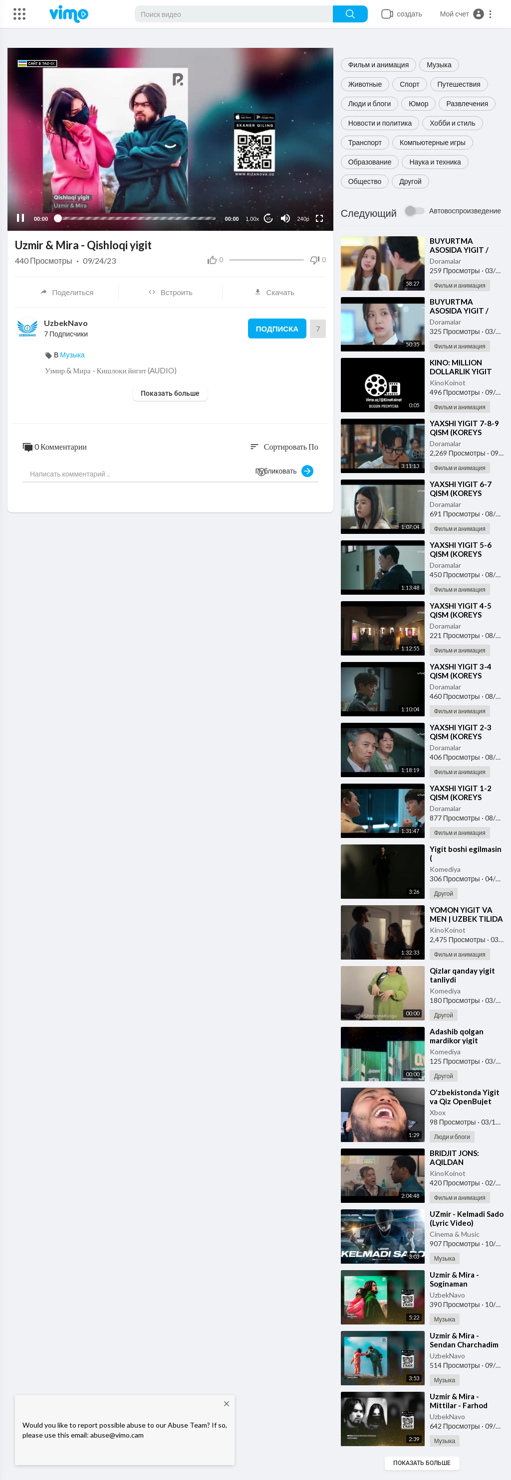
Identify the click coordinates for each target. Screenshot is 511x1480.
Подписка (277, 328)
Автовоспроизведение (465, 210)
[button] (466, 13)
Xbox (438, 1112)
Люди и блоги (369, 103)
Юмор (418, 103)
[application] (170, 139)
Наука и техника (435, 162)
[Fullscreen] (319, 218)
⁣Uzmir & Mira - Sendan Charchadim (464, 1340)
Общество (365, 181)
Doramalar (445, 261)
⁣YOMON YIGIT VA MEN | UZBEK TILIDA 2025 (466, 918)
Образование (370, 162)
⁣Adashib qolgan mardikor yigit (457, 1036)
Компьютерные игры (433, 142)
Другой (410, 181)
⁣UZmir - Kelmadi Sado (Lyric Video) (467, 1218)
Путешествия (459, 84)
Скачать (274, 292)
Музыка (439, 64)
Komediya (445, 869)
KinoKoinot (448, 382)
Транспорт (365, 142)
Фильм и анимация (378, 64)
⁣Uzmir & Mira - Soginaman (454, 1279)
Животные (365, 84)
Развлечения (467, 103)
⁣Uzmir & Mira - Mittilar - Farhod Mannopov (459, 1405)
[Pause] (20, 218)
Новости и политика (380, 123)
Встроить (170, 292)
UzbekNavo (447, 1295)
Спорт (409, 84)
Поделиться (67, 292)
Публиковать (284, 471)
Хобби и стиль (452, 123)
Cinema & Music (455, 1234)
